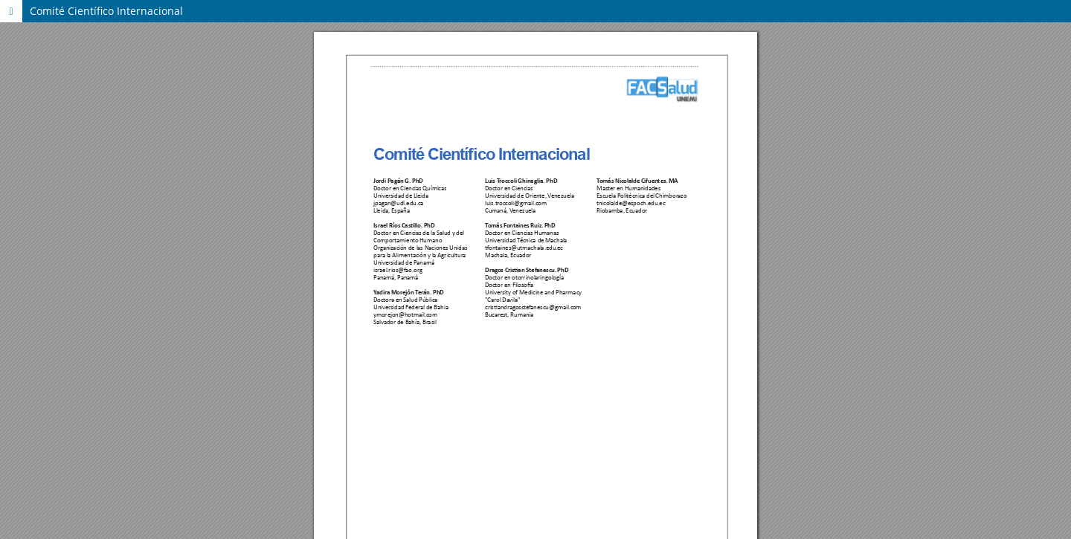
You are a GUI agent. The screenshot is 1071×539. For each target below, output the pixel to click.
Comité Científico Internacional (106, 11)
